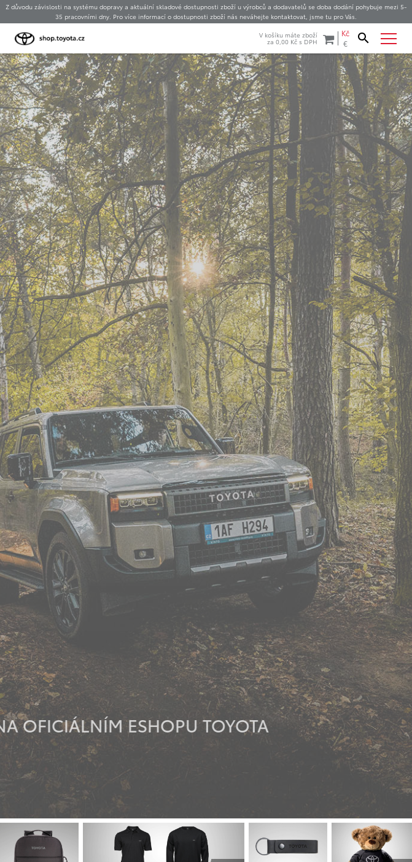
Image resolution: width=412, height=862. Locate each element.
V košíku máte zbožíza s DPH (296, 38)
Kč (345, 33)
